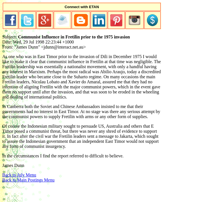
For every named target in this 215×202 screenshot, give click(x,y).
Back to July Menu (19, 175)
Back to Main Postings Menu (28, 180)
